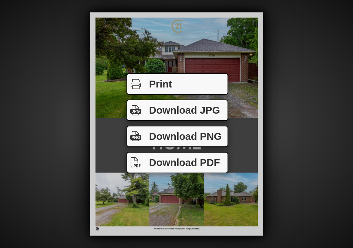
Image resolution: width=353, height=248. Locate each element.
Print (149, 84)
